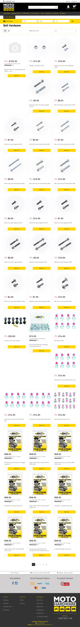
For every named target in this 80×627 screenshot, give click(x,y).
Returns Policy (40, 606)
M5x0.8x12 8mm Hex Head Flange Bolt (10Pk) (63, 66)
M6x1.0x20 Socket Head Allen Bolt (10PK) (39, 144)
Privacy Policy (40, 603)
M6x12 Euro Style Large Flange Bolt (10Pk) (14, 301)
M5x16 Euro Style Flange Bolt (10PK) (13, 144)
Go (72, 21)
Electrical (55, 13)
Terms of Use (40, 600)
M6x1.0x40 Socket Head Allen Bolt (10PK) (14, 183)
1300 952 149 (10, 1)
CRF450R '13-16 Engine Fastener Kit (63, 506)
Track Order (6, 603)
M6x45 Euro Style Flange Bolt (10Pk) (38, 262)
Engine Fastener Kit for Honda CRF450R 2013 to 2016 (14, 550)
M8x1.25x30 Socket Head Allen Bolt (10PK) (64, 183)
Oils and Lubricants (9, 17)
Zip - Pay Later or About (42, 616)
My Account (6, 600)
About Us (68, 1)
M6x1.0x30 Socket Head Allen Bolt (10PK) (64, 144)
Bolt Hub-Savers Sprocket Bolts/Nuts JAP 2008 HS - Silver (14, 70)
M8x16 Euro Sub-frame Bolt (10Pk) (62, 301)
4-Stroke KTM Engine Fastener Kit (62, 549)
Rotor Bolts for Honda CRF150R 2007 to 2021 (14, 420)
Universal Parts (16, 13)
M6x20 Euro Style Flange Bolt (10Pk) (63, 223)
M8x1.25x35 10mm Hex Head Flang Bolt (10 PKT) (39, 105)
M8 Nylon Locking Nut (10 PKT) (36, 66)
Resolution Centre (7, 606)
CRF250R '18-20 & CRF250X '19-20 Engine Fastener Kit (14, 463)
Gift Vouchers (6, 610)
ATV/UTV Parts (35, 13)
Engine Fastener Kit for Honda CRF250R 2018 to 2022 (39, 463)
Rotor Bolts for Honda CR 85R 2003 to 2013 (65, 380)
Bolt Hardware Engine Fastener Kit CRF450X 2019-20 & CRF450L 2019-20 (39, 550)
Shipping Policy (40, 610)
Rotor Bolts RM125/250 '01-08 (62, 419)
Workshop (48, 13)
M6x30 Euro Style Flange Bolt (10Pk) (13, 262)
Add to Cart (16, 75)
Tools (43, 13)
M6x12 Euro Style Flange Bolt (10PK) (13, 223)
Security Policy (40, 613)
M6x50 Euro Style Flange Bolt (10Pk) (63, 262)
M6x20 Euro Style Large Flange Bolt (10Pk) (39, 301)
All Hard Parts (26, 13)
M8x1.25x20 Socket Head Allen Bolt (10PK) (39, 183)
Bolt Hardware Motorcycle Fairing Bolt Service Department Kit (38, 345)
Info (13, 65)
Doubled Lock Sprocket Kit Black (12, 341)
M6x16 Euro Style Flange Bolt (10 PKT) (38, 223)
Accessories (7, 13)
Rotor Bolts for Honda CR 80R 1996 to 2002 (40, 419)
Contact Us (74, 1)
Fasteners (63, 13)
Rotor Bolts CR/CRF (59, 341)
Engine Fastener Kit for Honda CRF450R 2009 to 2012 (39, 506)
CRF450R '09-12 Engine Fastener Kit (13, 506)
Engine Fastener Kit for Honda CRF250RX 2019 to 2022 (64, 463)
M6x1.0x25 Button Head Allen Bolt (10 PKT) (64, 105)
